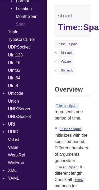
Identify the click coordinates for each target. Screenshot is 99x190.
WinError (16, 162)
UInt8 (13, 85)
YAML (13, 178)
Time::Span (67, 44)
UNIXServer (19, 109)
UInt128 (15, 55)
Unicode (15, 93)
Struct (67, 53)
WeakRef (16, 155)
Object (67, 71)
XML (12, 170)
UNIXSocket (19, 116)
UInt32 (14, 70)
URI (11, 124)
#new (79, 180)
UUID (13, 132)
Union (13, 101)
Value (13, 147)
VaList (13, 139)
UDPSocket (19, 47)
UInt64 (14, 78)
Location (24, 8)
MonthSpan (26, 16)
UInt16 (14, 62)
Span (21, 24)
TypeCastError (21, 39)
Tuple (13, 32)
